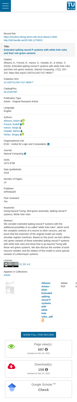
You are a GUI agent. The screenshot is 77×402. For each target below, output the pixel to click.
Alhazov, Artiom (12, 120)
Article (7, 275)
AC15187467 (10, 92)
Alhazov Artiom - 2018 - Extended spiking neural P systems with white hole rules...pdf (47, 300)
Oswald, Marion (12, 131)
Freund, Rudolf (11, 124)
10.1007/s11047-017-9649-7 (18, 82)
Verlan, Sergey (11, 134)
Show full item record (38, 334)
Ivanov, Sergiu (11, 127)
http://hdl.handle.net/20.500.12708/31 (23, 40)
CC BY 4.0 (17, 264)
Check (43, 390)
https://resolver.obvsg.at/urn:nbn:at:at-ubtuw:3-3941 (30, 37)
